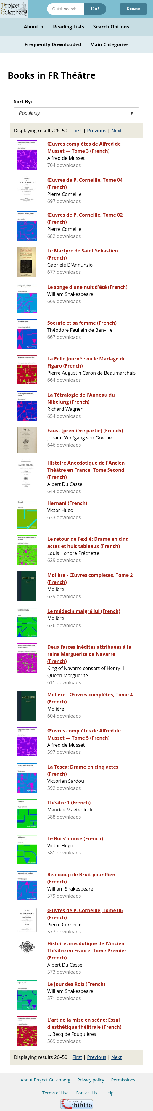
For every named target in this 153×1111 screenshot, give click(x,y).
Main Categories (109, 44)
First (77, 130)
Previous (96, 130)
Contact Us (86, 1093)
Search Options (111, 26)
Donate (133, 8)
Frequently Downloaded (53, 44)
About (34, 26)
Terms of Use (55, 1093)
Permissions (123, 1080)
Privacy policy (90, 1080)
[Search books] (65, 9)
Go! (95, 8)
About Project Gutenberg (45, 1080)
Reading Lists (68, 26)
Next (116, 130)
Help (109, 1093)
